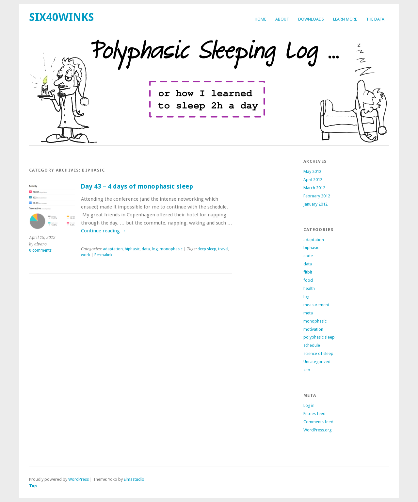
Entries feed (314, 413)
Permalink (103, 255)
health (309, 288)
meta (308, 312)
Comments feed (318, 421)
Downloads (311, 19)
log (155, 249)
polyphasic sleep (319, 337)
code (308, 255)
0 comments (40, 250)
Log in (308, 405)
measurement (316, 304)
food (308, 280)
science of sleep (318, 353)
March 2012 (314, 187)
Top (33, 485)
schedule (311, 345)
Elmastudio (134, 479)
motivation (313, 329)
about (282, 19)
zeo (306, 369)
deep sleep (207, 249)
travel (223, 249)
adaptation (113, 249)
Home (260, 19)
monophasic (171, 249)
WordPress (78, 479)
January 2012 (315, 204)
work (85, 255)
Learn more (345, 19)
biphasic (132, 249)
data (146, 249)
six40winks (61, 17)
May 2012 (312, 171)
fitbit (307, 272)
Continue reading (103, 231)
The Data (375, 19)
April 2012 (312, 179)
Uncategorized (316, 361)
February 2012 (316, 195)
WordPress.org (317, 429)
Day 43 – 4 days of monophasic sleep (137, 186)
